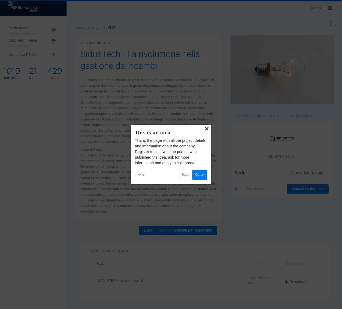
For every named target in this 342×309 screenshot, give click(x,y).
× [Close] (206, 128)
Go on (199, 175)
